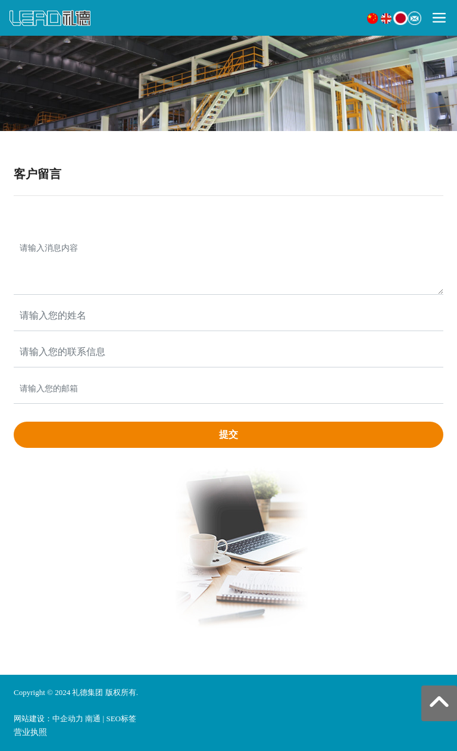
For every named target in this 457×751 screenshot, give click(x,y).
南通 (93, 718)
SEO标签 (121, 718)
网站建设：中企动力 (48, 718)
